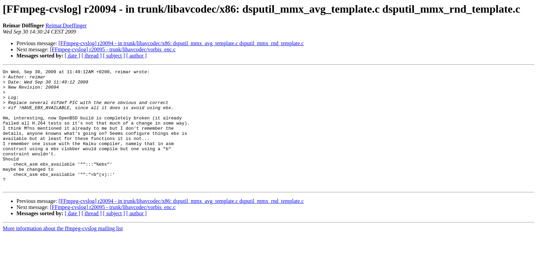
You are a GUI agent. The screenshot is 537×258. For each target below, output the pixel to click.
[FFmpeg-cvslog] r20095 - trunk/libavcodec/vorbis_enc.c (113, 49)
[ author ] (136, 56)
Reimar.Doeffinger (66, 25)
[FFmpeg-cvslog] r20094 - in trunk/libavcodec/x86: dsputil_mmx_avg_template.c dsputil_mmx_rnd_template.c (181, 43)
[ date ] (72, 56)
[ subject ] (114, 56)
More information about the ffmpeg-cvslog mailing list (63, 252)
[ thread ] (92, 56)
